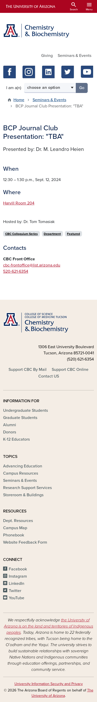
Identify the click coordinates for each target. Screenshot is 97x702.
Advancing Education (22, 466)
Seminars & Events (74, 55)
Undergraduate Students (25, 410)
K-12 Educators (16, 439)
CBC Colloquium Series (21, 234)
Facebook (18, 569)
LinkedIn (16, 583)
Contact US (48, 376)
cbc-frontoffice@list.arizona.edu (31, 265)
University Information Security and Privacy (48, 684)
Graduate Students (20, 417)
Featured (73, 234)
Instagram (18, 576)
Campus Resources (20, 473)
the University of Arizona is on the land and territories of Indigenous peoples (48, 626)
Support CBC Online (70, 369)
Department (52, 234)
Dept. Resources (18, 520)
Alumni (9, 424)
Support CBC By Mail (28, 369)
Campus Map (15, 527)
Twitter (15, 590)
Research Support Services (27, 487)
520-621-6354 (15, 271)
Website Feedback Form (25, 542)
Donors (9, 432)
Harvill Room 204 (18, 203)
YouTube (16, 598)
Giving (47, 55)
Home (18, 99)
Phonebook (13, 535)
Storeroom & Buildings (23, 495)
